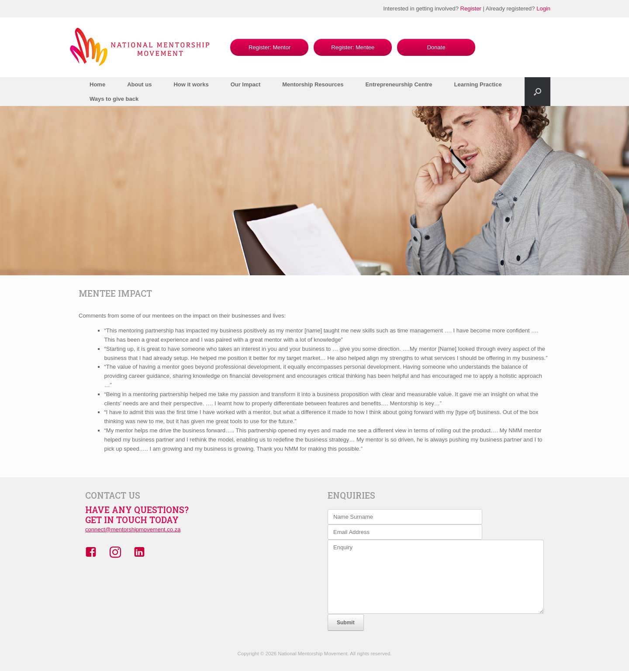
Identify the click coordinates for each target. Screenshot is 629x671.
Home (97, 84)
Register (470, 8)
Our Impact (246, 84)
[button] (537, 91)
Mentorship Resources (312, 84)
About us (139, 84)
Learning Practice (478, 84)
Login (543, 8)
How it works (190, 84)
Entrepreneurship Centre (398, 84)
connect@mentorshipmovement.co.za (132, 529)
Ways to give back (114, 99)
